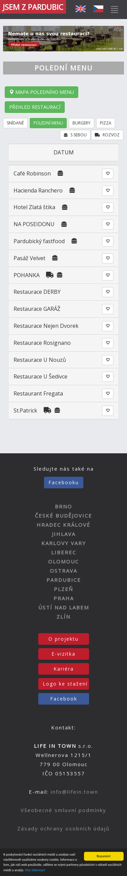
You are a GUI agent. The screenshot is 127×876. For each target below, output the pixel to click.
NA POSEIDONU (34, 224)
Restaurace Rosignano (42, 343)
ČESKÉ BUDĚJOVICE (63, 515)
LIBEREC (63, 552)
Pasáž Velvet (29, 258)
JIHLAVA (64, 533)
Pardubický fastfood (39, 241)
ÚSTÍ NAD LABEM (63, 607)
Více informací (35, 870)
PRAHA (64, 598)
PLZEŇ (63, 589)
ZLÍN (63, 616)
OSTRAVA (63, 570)
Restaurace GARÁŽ (37, 309)
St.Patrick (25, 410)
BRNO (63, 506)
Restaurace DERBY (37, 292)
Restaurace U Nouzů (40, 360)
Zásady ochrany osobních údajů (63, 828)
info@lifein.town (74, 791)
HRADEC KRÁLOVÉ (63, 524)
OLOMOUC (63, 561)
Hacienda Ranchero (38, 190)
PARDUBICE (63, 579)
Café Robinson (32, 173)
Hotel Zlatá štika (34, 207)
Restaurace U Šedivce (40, 376)
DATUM (64, 152)
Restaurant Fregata (38, 393)
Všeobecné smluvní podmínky (63, 810)
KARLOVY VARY (63, 543)
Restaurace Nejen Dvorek (46, 326)
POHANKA (27, 275)
